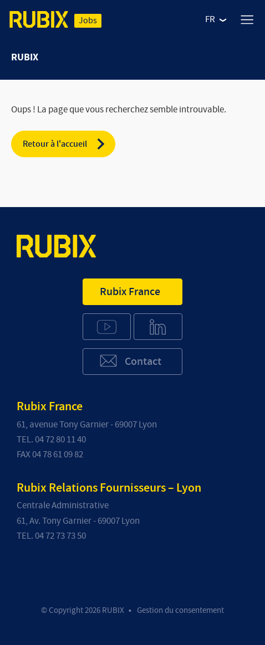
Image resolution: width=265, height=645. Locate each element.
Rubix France (130, 291)
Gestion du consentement (180, 610)
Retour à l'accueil (64, 143)
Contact (130, 360)
